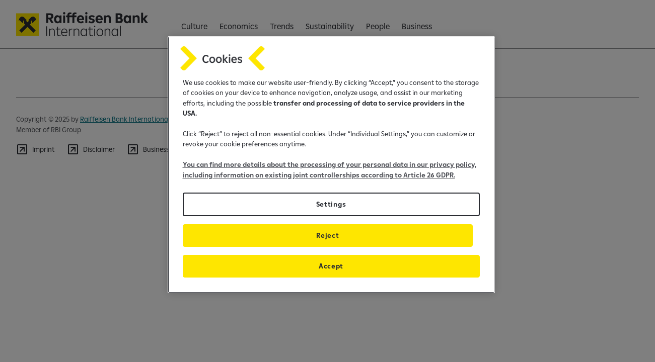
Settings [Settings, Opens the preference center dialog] (331, 204)
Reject (327, 235)
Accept (331, 265)
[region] (331, 164)
